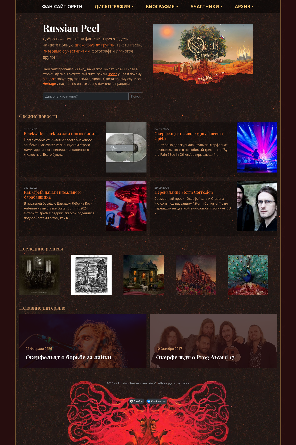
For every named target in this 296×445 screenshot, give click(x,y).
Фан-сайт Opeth (62, 6)
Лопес (112, 74)
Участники (205, 6)
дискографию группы (95, 45)
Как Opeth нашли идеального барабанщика (53, 194)
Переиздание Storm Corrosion (184, 192)
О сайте (136, 401)
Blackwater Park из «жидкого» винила (61, 133)
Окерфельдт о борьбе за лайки (68, 357)
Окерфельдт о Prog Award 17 (195, 357)
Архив (242, 6)
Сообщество (156, 401)
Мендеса (49, 79)
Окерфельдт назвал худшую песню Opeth (189, 136)
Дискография (112, 6)
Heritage (49, 83)
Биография (160, 6)
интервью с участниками (66, 51)
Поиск (136, 96)
